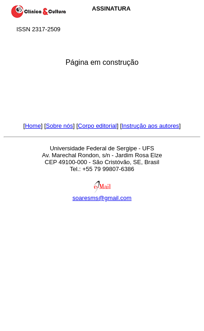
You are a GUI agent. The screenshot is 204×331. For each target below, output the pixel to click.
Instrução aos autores (150, 125)
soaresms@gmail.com (102, 197)
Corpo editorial (97, 125)
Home (33, 125)
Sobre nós (59, 125)
